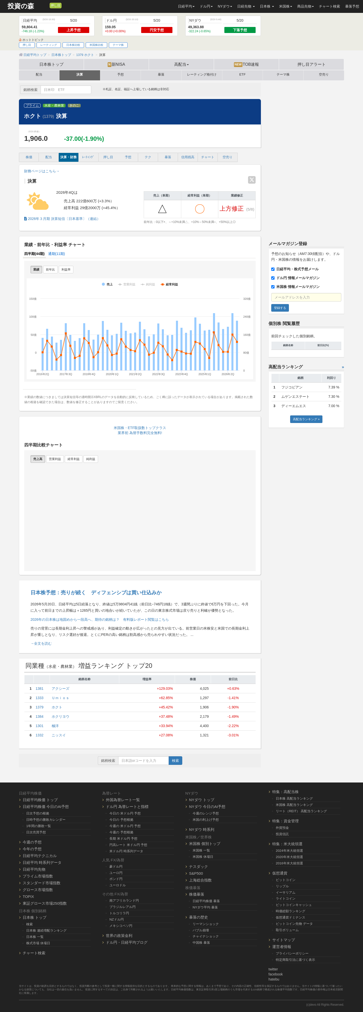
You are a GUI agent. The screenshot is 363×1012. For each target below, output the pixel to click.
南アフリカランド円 (124, 900)
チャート (207, 157)
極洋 (55, 726)
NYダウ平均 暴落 (205, 907)
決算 (79, 74)
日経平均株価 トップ (40, 800)
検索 (175, 761)
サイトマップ (283, 940)
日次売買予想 (36, 832)
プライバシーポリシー (292, 953)
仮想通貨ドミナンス (290, 917)
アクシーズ (60, 689)
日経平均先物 (34, 869)
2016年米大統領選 (289, 863)
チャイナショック (206, 936)
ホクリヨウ (60, 716)
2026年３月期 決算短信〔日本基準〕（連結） (62, 219)
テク (148, 157)
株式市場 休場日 (38, 943)
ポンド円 (116, 879)
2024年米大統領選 (289, 851)
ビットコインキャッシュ (294, 905)
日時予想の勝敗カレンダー (46, 820)
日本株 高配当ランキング (294, 798)
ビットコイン (285, 880)
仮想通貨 (279, 873)
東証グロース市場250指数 (45, 903)
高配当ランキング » (306, 419)
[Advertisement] (306, 158)
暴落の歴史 (198, 917)
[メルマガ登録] (45, 5)
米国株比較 (96, 44)
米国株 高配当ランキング (294, 805)
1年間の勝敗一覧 (38, 826)
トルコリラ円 (119, 913)
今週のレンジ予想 (206, 813)
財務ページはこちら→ (41, 171)
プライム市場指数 (38, 876)
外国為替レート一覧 (123, 800)
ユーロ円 (116, 873)
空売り (324, 74)
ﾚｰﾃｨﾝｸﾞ (88, 157)
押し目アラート (311, 64)
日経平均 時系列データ (42, 862)
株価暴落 (196, 894)
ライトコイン (285, 898)
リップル (282, 886)
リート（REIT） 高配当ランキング (301, 811)
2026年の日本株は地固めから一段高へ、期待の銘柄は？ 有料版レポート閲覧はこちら (100, 619)
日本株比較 (73, 44)
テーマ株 (118, 44)
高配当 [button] (181, 64)
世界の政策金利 (119, 935)
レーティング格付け (202, 74)
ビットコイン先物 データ (294, 924)
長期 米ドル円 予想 (123, 838)
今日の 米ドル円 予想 (125, 813)
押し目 (55, 5)
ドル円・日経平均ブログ (126, 942)
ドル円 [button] (206, 6)
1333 (39, 698)
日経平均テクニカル (40, 856)
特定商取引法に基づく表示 (295, 960)
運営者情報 (281, 946)
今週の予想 (32, 842)
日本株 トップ (34, 917)
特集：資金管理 (285, 821)
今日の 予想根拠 (121, 820)
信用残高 (187, 157)
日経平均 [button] (186, 6)
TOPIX (28, 896)
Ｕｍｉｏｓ (60, 698)
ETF (242, 74)
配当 (39, 74)
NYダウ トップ (201, 800)
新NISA (116, 64)
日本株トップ (51, 64)
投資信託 (282, 834)
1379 (39, 707)
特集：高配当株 (285, 792)
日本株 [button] (267, 6)
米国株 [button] (285, 6)
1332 (39, 735)
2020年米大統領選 (289, 857)
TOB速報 (246, 64)
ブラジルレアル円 (122, 907)
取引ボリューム (287, 930)
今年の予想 (32, 849)
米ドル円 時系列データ (126, 851)
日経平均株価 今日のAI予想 (46, 806)
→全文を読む (41, 643)
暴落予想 (352, 6)
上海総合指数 (200, 880)
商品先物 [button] (305, 6)
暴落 (161, 74)
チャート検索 (329, 6)
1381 (39, 689)
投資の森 (21, 6)
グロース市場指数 (38, 890)
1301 (39, 726)
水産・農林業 (54, 105)
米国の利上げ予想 (206, 820)
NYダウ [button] (225, 6)
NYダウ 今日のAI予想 (207, 806)
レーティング (48, 44)
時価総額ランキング (290, 911)
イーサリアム (285, 892)
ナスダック (198, 866)
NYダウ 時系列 (201, 829)
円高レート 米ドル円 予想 (128, 845)
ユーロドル (117, 885)
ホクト (57, 707)
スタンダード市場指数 (41, 883)
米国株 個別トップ (204, 843)
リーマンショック (206, 924)
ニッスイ (59, 735)
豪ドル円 (116, 866)
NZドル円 (116, 919)
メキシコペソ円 (120, 926)
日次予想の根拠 (37, 813)
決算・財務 (68, 157)
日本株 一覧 (35, 937)
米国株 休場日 (203, 857)
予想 (120, 74)
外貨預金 (282, 828)
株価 (29, 157)
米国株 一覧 (201, 850)
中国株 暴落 (201, 942)
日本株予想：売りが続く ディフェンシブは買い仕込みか (96, 592)
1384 (39, 716)
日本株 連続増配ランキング (46, 930)
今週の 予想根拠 (121, 832)
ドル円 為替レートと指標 (127, 806)
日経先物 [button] (246, 6)
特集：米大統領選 (287, 844)
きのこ (74, 105)
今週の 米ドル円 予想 (125, 826)
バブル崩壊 (201, 930)
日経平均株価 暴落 (206, 901)
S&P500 (196, 873)
